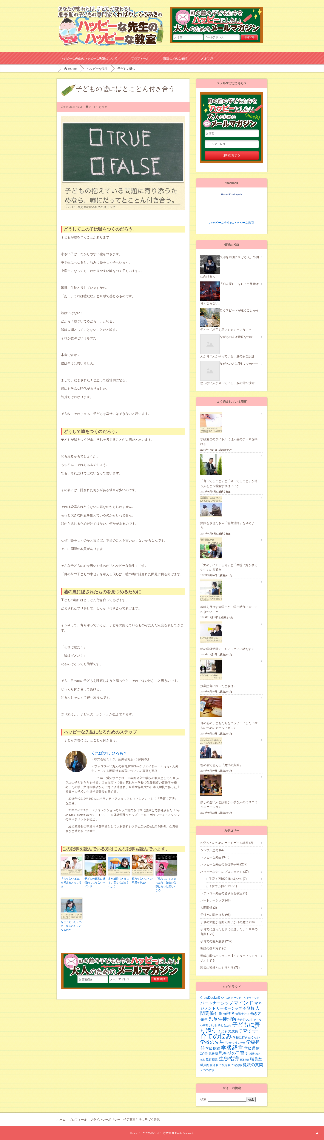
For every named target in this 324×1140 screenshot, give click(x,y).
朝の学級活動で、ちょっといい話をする (227, 649)
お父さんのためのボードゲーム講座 (226, 843)
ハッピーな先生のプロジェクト (224, 871)
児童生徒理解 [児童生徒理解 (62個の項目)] (222, 1019)
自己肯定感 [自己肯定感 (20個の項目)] (235, 1065)
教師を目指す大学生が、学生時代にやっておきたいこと (229, 609)
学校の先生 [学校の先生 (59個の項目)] (212, 1042)
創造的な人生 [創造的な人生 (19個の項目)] (245, 1019)
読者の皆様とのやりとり (220, 967)
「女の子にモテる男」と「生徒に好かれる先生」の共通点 (229, 567)
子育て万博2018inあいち (228, 879)
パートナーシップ (215, 900)
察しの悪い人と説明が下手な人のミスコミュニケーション (229, 804)
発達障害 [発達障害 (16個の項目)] (244, 1059)
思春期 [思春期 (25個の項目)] (213, 1054)
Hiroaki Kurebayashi (231, 194)
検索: (203, 1099)
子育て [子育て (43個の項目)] (245, 1031)
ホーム (61, 1119)
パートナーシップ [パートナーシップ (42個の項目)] (216, 1003)
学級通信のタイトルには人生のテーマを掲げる (229, 441)
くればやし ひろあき (109, 753)
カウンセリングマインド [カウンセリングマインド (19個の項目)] (245, 997)
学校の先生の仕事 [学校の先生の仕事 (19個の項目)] (235, 1042)
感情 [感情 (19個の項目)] (252, 1053)
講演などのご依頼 (175, 58)
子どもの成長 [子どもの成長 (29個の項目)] (228, 1031)
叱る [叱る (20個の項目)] (214, 1025)
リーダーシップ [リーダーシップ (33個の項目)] (229, 1008)
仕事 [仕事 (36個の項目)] (218, 1013)
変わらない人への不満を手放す (142, 880)
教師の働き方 (213, 948)
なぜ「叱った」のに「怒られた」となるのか (71, 926)
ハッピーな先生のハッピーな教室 (231, 222)
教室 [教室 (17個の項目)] (202, 1059)
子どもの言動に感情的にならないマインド (95, 882)
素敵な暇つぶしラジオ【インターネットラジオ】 (229, 958)
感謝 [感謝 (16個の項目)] (257, 1054)
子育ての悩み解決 (216, 941)
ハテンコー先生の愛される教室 (223, 893)
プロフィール (140, 58)
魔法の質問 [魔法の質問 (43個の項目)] (253, 1064)
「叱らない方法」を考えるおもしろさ (71, 882)
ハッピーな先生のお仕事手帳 (223, 864)
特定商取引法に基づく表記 (141, 1119)
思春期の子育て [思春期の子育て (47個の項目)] (234, 1053)
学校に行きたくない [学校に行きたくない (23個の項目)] (246, 1037)
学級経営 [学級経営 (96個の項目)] (232, 1048)
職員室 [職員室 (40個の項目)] (256, 1059)
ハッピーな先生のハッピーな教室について (88, 58)
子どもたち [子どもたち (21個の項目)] (225, 1025)
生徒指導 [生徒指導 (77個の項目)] (229, 1059)
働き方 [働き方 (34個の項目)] (255, 1013)
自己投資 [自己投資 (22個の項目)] (221, 1065)
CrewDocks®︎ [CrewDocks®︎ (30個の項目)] (210, 998)
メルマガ (207, 58)
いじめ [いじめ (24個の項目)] (225, 997)
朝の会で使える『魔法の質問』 (221, 765)
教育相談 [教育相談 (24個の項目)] (212, 1059)
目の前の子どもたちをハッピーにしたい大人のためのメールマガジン (219, 20)
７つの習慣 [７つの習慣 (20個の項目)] (207, 1070)
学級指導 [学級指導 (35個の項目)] (212, 1048)
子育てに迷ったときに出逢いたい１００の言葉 (229, 932)
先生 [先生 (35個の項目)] (204, 1019)
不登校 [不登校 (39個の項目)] (249, 1008)
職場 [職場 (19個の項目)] (212, 1065)
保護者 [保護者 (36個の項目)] (229, 1013)
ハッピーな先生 (97, 68)
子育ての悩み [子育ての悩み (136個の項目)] (229, 1033)
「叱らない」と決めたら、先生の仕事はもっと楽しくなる (166, 884)
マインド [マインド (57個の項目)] (243, 1003)
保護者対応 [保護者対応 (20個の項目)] (242, 1013)
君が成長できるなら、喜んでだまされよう (118, 882)
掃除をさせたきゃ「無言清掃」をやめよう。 (227, 525)
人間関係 (208, 907)
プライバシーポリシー (105, 1119)
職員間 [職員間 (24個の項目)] (204, 1065)
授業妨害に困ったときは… (217, 686)
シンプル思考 (212, 850)
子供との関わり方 (215, 915)
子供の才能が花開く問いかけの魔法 (227, 922)
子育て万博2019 (223, 886)
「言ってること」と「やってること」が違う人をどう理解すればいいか (229, 483)
